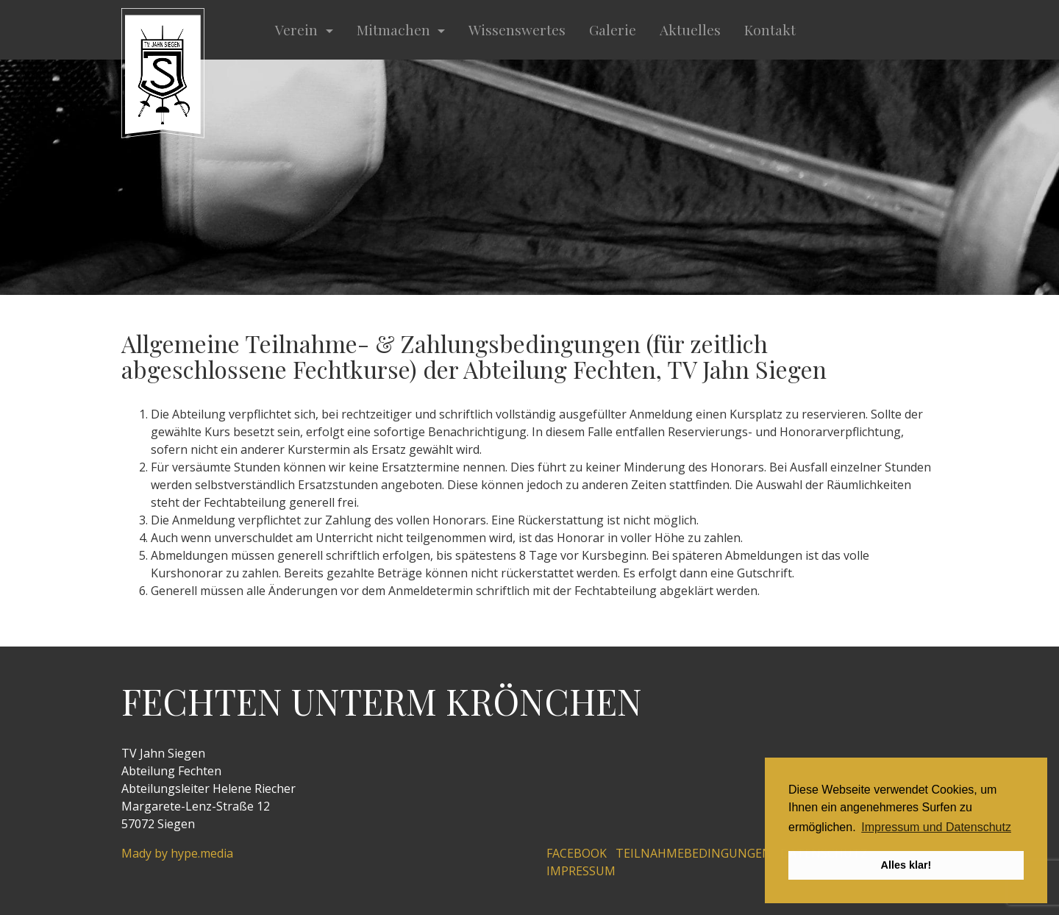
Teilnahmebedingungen (693, 853)
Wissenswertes (517, 29)
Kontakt (770, 29)
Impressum (581, 871)
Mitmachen (395, 29)
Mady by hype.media (177, 853)
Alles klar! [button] (906, 865)
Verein (298, 29)
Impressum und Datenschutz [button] (936, 827)
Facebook (576, 853)
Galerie (612, 29)
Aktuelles (690, 29)
